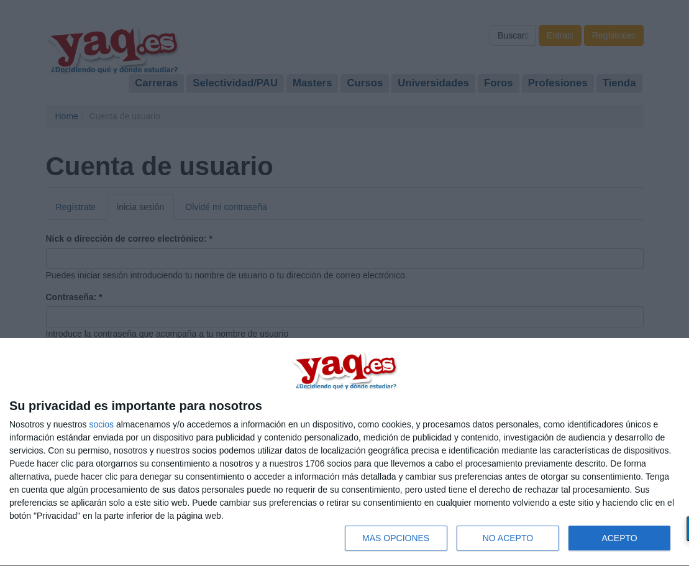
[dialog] (344, 452)
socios (101, 424)
